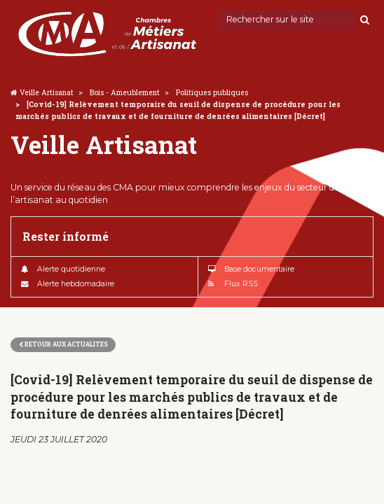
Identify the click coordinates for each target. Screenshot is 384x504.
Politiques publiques (212, 92)
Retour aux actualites (63, 344)
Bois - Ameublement (125, 92)
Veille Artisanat (47, 92)
